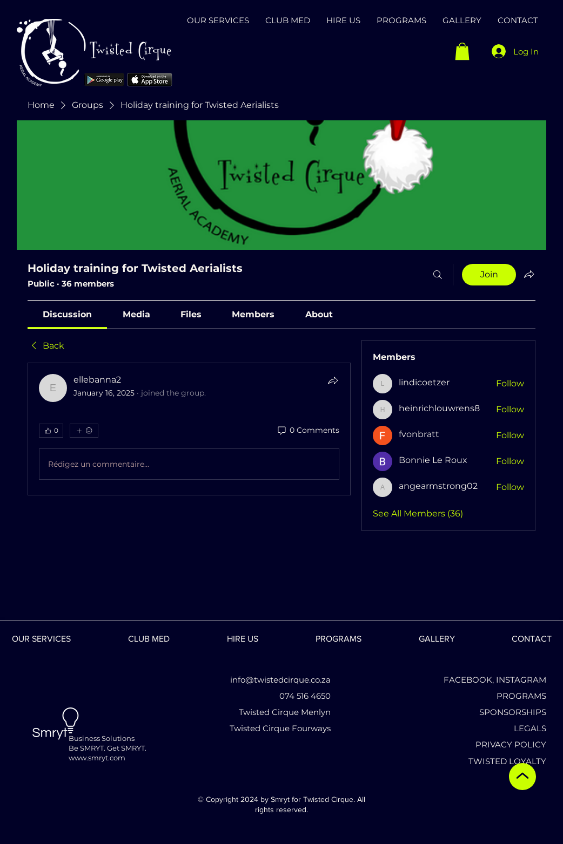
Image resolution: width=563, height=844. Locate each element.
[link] (67, 314)
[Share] (332, 380)
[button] (462, 51)
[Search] (437, 274)
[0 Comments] (307, 430)
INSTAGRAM (521, 680)
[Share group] (528, 274)
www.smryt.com (97, 757)
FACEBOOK (468, 680)
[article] (189, 429)
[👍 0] (51, 431)
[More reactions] (84, 431)
